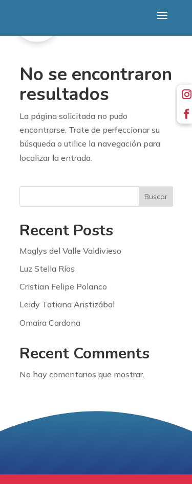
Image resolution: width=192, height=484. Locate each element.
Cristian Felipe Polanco (63, 286)
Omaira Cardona (49, 323)
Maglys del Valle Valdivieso (70, 251)
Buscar (155, 196)
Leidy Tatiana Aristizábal (67, 304)
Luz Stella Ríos (47, 268)
